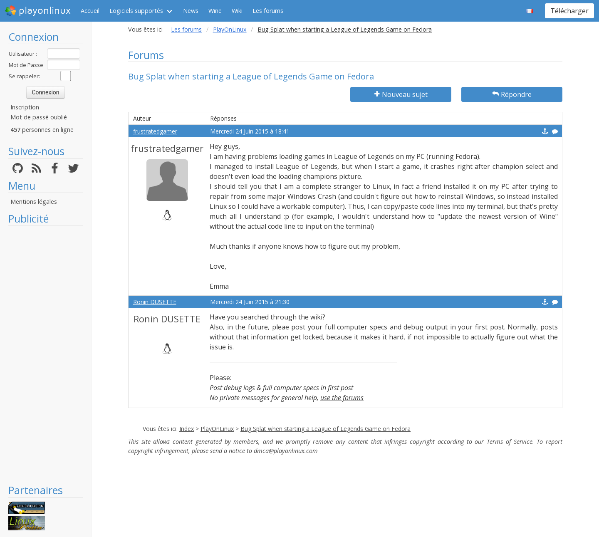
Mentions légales (33, 201)
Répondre (512, 94)
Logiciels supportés (136, 11)
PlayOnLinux (230, 29)
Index (186, 429)
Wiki (237, 11)
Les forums (267, 11)
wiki (316, 317)
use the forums (342, 397)
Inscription (24, 107)
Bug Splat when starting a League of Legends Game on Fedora (325, 429)
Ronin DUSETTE (154, 302)
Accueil (90, 11)
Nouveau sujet (401, 94)
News (190, 11)
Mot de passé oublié (38, 117)
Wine (215, 11)
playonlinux (38, 11)
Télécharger (569, 10)
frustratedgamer (155, 131)
